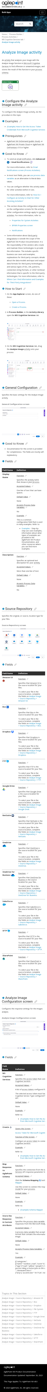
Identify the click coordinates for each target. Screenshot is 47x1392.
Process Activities (9, 37)
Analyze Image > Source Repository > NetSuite (29, 834)
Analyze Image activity (11, 42)
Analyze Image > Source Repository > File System (22, 1309)
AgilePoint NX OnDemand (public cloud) (23, 141)
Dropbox (34, 737)
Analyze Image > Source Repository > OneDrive (29, 863)
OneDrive (34, 848)
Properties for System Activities (25, 220)
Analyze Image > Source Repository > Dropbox (29, 752)
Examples (26, 528)
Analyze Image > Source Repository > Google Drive (29, 807)
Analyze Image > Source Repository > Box (29, 724)
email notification (24, 159)
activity (7, 60)
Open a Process (18, 302)
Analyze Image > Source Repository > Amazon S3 (29, 698)
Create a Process (19, 307)
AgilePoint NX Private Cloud (18, 144)
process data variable (35, 1221)
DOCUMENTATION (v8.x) (12, 7)
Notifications (17, 230)
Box (32, 712)
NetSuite (33, 821)
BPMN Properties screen (22, 225)
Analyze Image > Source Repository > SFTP (30, 948)
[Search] (30, 24)
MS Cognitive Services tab (12, 39)
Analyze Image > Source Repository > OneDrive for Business (29, 892)
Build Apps (6, 12)
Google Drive (35, 791)
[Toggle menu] (42, 12)
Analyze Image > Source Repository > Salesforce (29, 922)
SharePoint (34, 961)
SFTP (32, 936)
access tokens (28, 1089)
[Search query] (23, 24)
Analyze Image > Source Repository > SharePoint (29, 976)
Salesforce (34, 907)
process (36, 482)
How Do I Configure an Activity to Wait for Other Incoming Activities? (24, 197)
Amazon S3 (34, 683)
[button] (3, 101)
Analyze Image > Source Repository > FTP (29, 778)
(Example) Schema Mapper (31, 1209)
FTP (32, 766)
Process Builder (15, 34)
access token (31, 1079)
